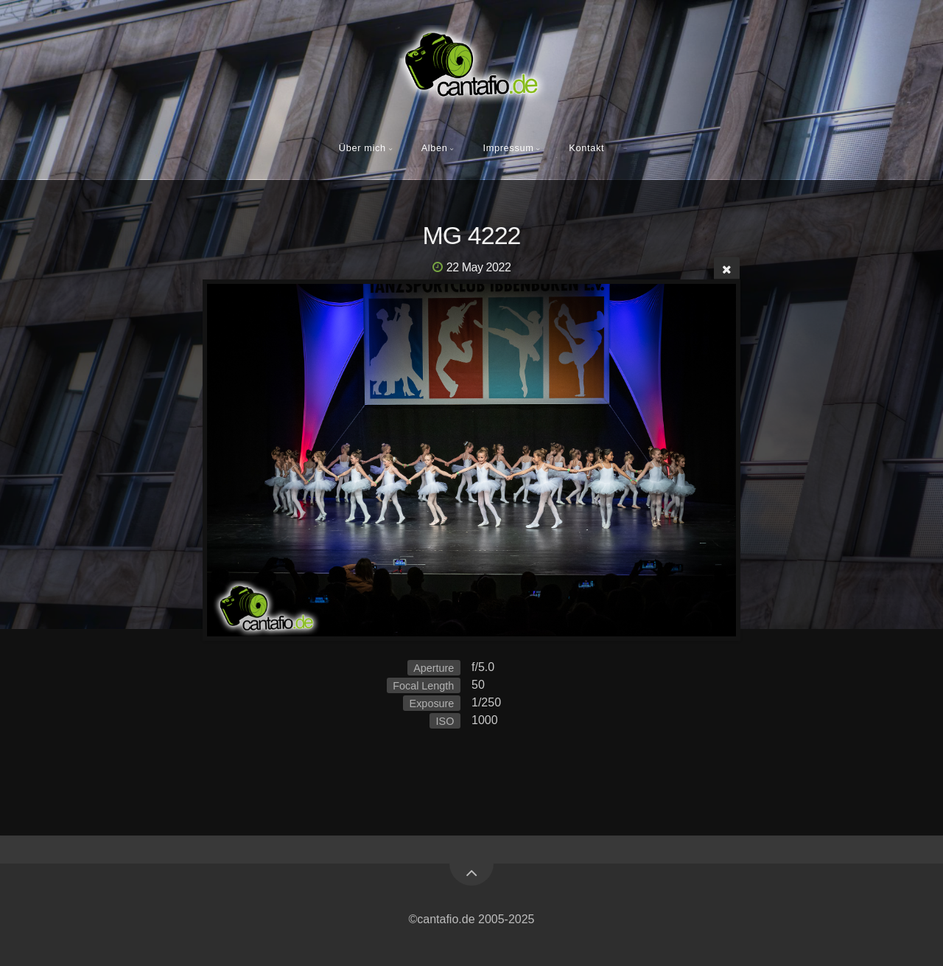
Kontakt (586, 147)
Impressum (508, 147)
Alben (434, 147)
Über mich (362, 147)
